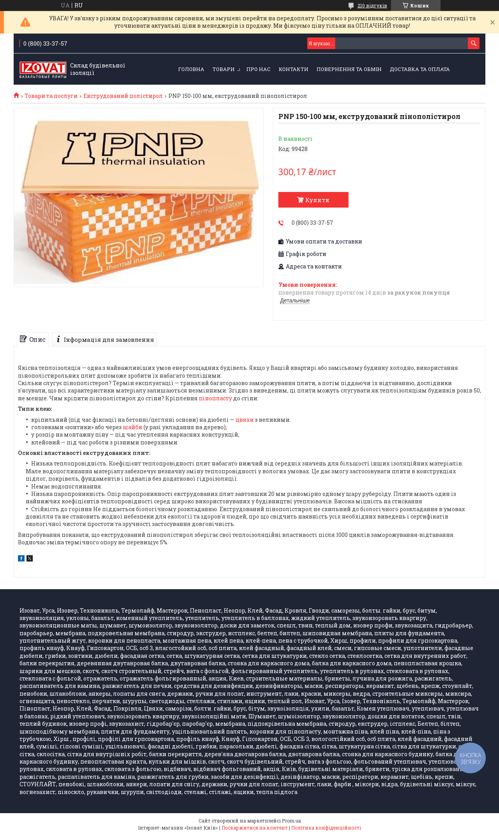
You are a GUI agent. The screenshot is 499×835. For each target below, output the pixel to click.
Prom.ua (291, 820)
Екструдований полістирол (123, 95)
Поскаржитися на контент (254, 827)
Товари (223, 69)
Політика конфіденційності (326, 827)
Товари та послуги (51, 95)
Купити (317, 200)
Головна (191, 69)
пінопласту (215, 398)
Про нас (258, 69)
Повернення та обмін (349, 69)
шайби (132, 427)
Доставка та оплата (420, 69)
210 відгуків (372, 5)
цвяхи (244, 419)
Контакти (293, 69)
